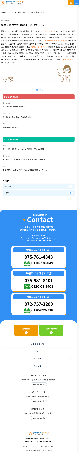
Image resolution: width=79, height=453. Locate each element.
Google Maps (37, 384)
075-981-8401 (39, 280)
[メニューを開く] (76, 2)
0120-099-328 (42, 309)
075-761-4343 (39, 257)
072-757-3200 (39, 304)
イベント (38, 186)
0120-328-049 (42, 262)
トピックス (12, 12)
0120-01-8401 (42, 286)
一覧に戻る (38, 89)
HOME (3, 12)
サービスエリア (28, 446)
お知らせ (38, 193)
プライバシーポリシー (46, 446)
